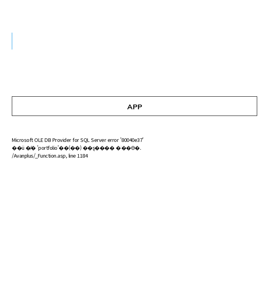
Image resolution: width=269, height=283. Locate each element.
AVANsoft (39, 12)
